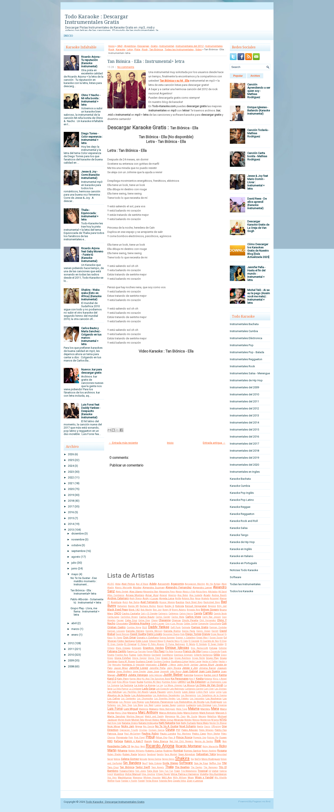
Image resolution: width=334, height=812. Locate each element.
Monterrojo (205, 719)
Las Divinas (221, 688)
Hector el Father (210, 661)
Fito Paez (159, 651)
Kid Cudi (111, 682)
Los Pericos (125, 702)
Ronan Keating (209, 750)
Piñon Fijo (161, 737)
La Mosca (189, 685)
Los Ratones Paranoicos (159, 701)
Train (177, 770)
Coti (224, 623)
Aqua (197, 598)
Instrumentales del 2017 (244, 443)
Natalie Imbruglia (148, 722)
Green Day (167, 658)
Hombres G (128, 664)
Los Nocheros (214, 698)
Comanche (203, 623)
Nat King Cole (114, 723)
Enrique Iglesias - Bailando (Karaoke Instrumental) (258, 110)
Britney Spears (210, 609)
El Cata (184, 641)
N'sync (215, 719)
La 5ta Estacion (196, 681)
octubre (76, 545)
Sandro (160, 754)
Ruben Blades (114, 754)
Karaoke (120, 49)
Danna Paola (188, 631)
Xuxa (117, 780)
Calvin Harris (186, 613)
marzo (75, 629)
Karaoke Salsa (239, 528)
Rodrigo (168, 750)
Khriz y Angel (220, 678)
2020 (71, 489)
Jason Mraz (121, 668)
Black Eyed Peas (117, 609)
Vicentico (119, 774)
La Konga (149, 685)
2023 (71, 471)
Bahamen (122, 606)
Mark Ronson (207, 712)
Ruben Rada (129, 754)
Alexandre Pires (167, 591)
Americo (172, 595)
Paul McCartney (132, 733)
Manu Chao (121, 712)
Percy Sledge (213, 733)
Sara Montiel (171, 754)
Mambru (205, 708)
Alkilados (213, 591)
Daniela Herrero (135, 630)
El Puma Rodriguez (175, 644)
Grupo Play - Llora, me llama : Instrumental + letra (85, 611)
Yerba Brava (151, 780)
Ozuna (170, 730)
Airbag (217, 584)
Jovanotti (164, 671)
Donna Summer (167, 637)
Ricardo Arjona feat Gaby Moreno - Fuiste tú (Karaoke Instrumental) (92, 255)
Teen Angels (157, 767)
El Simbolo (201, 644)
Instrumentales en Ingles (245, 471)
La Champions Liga (217, 682)
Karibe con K (211, 675)
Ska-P (145, 763)
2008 (71, 666)
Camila (198, 613)
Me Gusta (192, 716)
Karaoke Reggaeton (242, 513)
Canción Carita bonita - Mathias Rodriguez (257, 156)
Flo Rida (169, 651)
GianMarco (167, 655)
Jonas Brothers (124, 671)
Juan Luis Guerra (209, 671)
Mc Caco (181, 716)
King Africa (122, 682)
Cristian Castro (116, 627)
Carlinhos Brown (129, 617)
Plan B (171, 737)
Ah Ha (209, 584)
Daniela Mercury (154, 631)
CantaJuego (113, 617)
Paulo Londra (168, 733)
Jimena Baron (207, 668)
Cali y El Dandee (149, 613)
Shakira (182, 758)
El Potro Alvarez (156, 644)
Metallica (211, 716)
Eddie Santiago (126, 640)
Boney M (167, 609)
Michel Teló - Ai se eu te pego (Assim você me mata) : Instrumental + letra (258, 296)
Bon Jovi (157, 609)
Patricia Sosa (115, 733)
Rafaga (118, 741)
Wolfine (111, 780)
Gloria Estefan (122, 658)
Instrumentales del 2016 (244, 436)
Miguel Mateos (152, 719)
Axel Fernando (149, 602)
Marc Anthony (148, 712)
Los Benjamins (188, 695)
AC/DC (110, 584)
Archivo (255, 75)
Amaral (163, 595)
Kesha (200, 678)
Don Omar (129, 637)
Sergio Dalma (154, 759)
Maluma (193, 709)
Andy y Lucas (150, 598)
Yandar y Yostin (129, 780)
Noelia (200, 726)
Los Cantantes (128, 698)
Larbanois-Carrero (194, 688)
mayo (74, 574)
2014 (71, 523)
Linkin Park (202, 692)
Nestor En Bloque (218, 723)
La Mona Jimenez (173, 685)
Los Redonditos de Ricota (189, 701)
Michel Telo (137, 719)
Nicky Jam (127, 726)
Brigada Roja (193, 609)
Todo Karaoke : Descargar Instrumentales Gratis (96, 19)
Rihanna (122, 750)
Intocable (140, 664)
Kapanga (198, 675)
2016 (71, 512)
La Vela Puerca (120, 688)
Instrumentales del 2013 (244, 415)
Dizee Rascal (217, 634)
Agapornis (177, 583)
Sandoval (151, 754)
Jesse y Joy (190, 667)
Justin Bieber (173, 675)
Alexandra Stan (150, 591)
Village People (163, 774)
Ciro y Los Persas (174, 623)
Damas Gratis (199, 627)
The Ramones (210, 767)
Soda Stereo (170, 763)
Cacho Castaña (131, 613)
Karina (223, 675)
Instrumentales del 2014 (244, 422)
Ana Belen (182, 595)
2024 (71, 465)
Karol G (112, 678)
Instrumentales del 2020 (244, 464)
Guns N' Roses (126, 661)
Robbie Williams (136, 750)
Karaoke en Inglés (241, 549)
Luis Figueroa (219, 705)
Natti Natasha (167, 722)
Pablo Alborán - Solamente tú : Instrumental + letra (87, 601)
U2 (210, 771)
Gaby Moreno (144, 655)
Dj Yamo (118, 637)
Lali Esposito (162, 688)
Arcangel (214, 598)
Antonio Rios (188, 598)
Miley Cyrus (166, 719)
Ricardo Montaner (189, 746)
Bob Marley (146, 609)
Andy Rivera (136, 598)
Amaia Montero (135, 595)
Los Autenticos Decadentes (166, 695)
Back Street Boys (194, 602)
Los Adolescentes (141, 695)
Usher (215, 770)
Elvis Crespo (123, 647)
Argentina (130, 46)
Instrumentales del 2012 (190, 46)
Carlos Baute (147, 616)
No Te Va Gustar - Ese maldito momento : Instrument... (84, 581)
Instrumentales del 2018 (244, 450)
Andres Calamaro (118, 598)
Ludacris (191, 705)
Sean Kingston (186, 754)
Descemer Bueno (171, 634)
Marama (132, 712)
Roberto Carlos (154, 750)
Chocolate (122, 623)
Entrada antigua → (214, 442)
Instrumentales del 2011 (244, 401)
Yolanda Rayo (165, 780)
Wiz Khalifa (221, 777)
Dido (182, 634)
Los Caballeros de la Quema (212, 695)
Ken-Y (192, 678)
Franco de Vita (192, 651)
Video (198, 49)
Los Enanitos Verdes (165, 698)
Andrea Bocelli (219, 595)
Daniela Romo (172, 630)
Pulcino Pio (212, 737)
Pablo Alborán (189, 729)
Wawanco (137, 777)
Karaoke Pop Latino (242, 499)
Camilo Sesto (220, 613)
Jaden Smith (183, 664)
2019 (71, 495)
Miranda (179, 719)
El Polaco (142, 644)
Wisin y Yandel (204, 777)
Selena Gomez (130, 758)
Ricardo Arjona (160, 745)
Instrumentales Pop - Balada (247, 352)
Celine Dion (144, 620)
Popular (238, 75)
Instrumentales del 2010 (244, 394)
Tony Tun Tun (166, 771)
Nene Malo (203, 722)
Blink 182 (134, 609)
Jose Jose (153, 671)
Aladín (110, 587)
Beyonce (212, 606)
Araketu (205, 598)
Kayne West (135, 678)
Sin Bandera (132, 763)
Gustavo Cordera (161, 661)
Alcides (137, 587)
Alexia (179, 591)
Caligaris (163, 613)
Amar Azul (151, 595)
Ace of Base (142, 584)
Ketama (208, 678)
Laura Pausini (158, 691)
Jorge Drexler (139, 671)
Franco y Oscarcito (210, 651)
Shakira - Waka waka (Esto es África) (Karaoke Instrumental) (91, 294)
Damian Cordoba (218, 627)
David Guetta (138, 634)
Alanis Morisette (123, 587)
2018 (71, 500)
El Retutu (190, 644)
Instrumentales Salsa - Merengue (250, 373)
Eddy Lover (142, 640)
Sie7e (197, 758)
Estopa (213, 647)
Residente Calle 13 (118, 746)
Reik (218, 741)
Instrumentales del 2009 (244, 387)
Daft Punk (176, 627)
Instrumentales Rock (242, 366)
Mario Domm (191, 712)
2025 (71, 460)
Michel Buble (124, 719)
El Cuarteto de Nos (209, 641)
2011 (71, 649)
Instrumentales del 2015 (244, 429)
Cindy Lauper (157, 623)
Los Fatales (183, 698)
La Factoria (126, 685)
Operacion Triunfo (128, 730)
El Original (130, 644)
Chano (154, 620)
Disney (206, 634)
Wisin (191, 777)
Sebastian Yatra (206, 754)
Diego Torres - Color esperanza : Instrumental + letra (92, 138)
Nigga (138, 726)
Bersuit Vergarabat (196, 606)
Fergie (150, 651)
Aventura (116, 602)
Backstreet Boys (211, 602)
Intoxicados (151, 664)
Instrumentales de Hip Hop (246, 380)
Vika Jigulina (148, 774)
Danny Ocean (203, 631)
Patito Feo (221, 729)
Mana (215, 709)
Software (186, 763)
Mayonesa (170, 716)
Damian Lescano (116, 631)
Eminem (136, 647)
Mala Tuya (181, 709)
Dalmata (186, 627)
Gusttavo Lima (179, 661)
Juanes (121, 675)
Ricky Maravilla (210, 746)
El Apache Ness (172, 641)
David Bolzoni (123, 634)
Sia (192, 759)
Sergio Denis (168, 759)
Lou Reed (148, 705)
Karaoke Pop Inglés (242, 492)
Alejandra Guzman (154, 587)
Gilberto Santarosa (203, 655)
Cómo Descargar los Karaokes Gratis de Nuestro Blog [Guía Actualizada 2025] (258, 251)
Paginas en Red (261, 801)
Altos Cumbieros (115, 595)
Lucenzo (181, 705)
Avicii (125, 602)
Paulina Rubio (150, 733)
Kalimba (188, 675)
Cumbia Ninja (134, 627)
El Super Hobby (216, 644)
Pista (137, 49)
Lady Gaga (148, 688)
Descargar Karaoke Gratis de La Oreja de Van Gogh (258, 226)
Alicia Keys (201, 591)
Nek (178, 722)
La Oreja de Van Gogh (209, 685)
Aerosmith (164, 583)
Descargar (143, 46)
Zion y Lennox (195, 780)
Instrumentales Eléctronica (246, 338)
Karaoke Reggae (240, 506)
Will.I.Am (167, 777)
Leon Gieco (188, 691)
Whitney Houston (152, 777)
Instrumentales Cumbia (244, 331)
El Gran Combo (115, 644)
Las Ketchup (114, 691)
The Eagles (196, 767)
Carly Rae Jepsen (211, 617)
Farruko (142, 651)
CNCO (117, 613)
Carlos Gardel (163, 617)
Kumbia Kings (169, 682)
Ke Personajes (180, 678)
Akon (224, 584)
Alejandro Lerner (202, 587)
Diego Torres (193, 634)
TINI (224, 763)
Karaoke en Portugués (243, 563)
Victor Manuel (133, 774)
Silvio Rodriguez (210, 758)
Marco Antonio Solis (171, 712)
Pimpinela (122, 737)
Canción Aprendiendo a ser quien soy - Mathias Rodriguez (258, 91)
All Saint (222, 591)
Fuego (132, 654)
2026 (71, 454)
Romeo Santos (192, 750)
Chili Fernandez (207, 620)
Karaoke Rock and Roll (244, 521)
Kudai (140, 681)
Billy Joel (222, 606)
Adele (153, 583)
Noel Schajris (187, 726)
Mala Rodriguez (167, 709)
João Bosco (175, 671)
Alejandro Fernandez (178, 587)
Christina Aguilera (139, 623)
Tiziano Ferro (126, 770)
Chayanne (165, 620)
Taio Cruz (113, 767)
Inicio (68, 35)
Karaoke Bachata (240, 478)
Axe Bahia (134, 602)
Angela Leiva (166, 598)
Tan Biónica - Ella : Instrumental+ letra (83, 592)
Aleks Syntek (122, 591)
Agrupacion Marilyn (195, 584)
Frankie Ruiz (121, 655)
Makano (153, 708)
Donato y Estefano (147, 637)
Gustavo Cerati (144, 661)
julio (73, 562)
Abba (118, 584)
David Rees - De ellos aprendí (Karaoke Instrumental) (257, 203)
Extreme (223, 648)
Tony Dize (152, 770)
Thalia (169, 767)
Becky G (169, 606)
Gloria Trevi (154, 658)
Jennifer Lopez (138, 667)
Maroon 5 (221, 712)
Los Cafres (113, 698)
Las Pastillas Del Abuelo (136, 692)
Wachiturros (125, 777)
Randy (148, 741)
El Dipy (223, 641)
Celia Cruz (131, 620)
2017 (71, 506)
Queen (223, 737)
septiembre (78, 551)
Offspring (216, 726)
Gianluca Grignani (183, 655)
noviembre (77, 539)
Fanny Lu (132, 651)
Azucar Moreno (167, 602)
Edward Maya (156, 641)
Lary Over (209, 688)
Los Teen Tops (124, 705)
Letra (130, 49)
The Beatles (182, 767)
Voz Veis (112, 777)
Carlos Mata (177, 617)
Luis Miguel (131, 708)
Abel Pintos (128, 583)
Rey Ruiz (135, 746)
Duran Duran (216, 637)
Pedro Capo (199, 733)
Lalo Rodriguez (177, 688)
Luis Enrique (204, 705)
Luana (157, 705)
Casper (120, 620)
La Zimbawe (135, 688)
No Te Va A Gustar (167, 726)
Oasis (207, 726)
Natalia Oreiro (130, 722)
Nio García (148, 726)
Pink (130, 737)
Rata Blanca (160, 741)
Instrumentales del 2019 (244, 457)
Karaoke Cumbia (240, 485)
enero (74, 634)
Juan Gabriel (190, 671)
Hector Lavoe (195, 661)
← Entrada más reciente (123, 442)
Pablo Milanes (206, 730)
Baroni (160, 606)
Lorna (219, 692)
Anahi (206, 595)
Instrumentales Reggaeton (246, 359)
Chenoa (176, 620)
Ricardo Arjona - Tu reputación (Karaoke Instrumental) (91, 61)
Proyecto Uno (199, 737)
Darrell (215, 631)
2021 (71, 483)
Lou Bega (138, 705)
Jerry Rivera (174, 668)
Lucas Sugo (169, 705)
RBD (110, 741)
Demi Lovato (154, 634)
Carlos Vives (193, 616)
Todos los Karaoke (241, 591)
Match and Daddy (154, 716)
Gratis (154, 46)
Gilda (216, 654)
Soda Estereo (155, 763)
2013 (71, 529)
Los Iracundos (197, 698)
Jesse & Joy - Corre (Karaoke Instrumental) (90, 175)
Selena (117, 759)
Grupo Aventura (182, 658)
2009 (71, 660)
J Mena (172, 664)
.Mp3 (119, 46)
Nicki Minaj (113, 726)
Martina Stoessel (135, 716)
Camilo (208, 613)
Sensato (143, 759)
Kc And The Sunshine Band (156, 678)
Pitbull (150, 737)
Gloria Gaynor (139, 658)
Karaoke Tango (239, 535)
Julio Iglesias (156, 675)
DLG (144, 627)
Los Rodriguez (213, 701)
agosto (75, 556)
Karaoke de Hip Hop (242, 542)
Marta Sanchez (116, 716)
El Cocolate (194, 641)
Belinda (179, 606)
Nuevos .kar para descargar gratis (91, 371)
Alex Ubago (136, 591)
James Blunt (206, 664)
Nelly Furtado (188, 722)
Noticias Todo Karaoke (244, 570)
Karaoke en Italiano (241, 556)
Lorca (212, 692)
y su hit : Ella (181, 80)
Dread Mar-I (202, 637)
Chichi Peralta (190, 620)
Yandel (141, 780)
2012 (71, 643)
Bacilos (180, 602)
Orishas (143, 730)
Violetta (204, 774)
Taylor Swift (142, 767)
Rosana (222, 750)
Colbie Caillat (190, 623)
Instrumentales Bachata (244, 324)
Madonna (143, 709)
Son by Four (201, 763)
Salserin (142, 754)
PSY (178, 729)
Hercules (116, 664)
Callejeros (173, 613)
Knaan (132, 682)
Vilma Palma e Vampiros (185, 774)
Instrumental (166, 46)
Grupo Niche (198, 658)
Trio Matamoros (189, 771)
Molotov (188, 719)
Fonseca (178, 651)
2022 (71, 477)
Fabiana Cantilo (116, 651)
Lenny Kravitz (174, 692)
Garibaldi (156, 655)
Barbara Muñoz (148, 606)
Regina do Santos (204, 741)
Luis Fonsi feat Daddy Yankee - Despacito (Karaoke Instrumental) (90, 411)
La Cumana (113, 685)
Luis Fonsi (115, 709)
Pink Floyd (139, 737)
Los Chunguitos (145, 698)
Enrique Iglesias (177, 648)
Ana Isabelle (195, 595)
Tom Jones (140, 771)
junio (74, 568)
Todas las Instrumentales (179, 49)
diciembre (77, 533)
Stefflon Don (215, 763)
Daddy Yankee (158, 627)
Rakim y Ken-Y (133, 741)
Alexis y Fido (189, 591)
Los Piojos (138, 701)
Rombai (178, 750)
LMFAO (182, 681)
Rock (145, 49)
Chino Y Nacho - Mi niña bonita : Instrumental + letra (91, 100)
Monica (196, 719)
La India (139, 685)
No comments (125, 67)
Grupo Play (212, 658)
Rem (224, 741)
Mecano (202, 716)
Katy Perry (123, 678)
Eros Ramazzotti (199, 648)
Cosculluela (215, 623)
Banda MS (133, 606)
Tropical (203, 770)
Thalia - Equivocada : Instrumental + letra (89, 214)
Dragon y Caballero (185, 637)
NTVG (223, 719)
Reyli (142, 746)
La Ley (159, 685)
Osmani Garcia (156, 730)
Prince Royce (184, 737)
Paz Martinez (184, 733)
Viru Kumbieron (218, 774)
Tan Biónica (156, 49)
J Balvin (162, 664)
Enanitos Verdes (153, 647)
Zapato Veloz (179, 780)
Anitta (178, 598)
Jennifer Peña (157, 668)
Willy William (180, 777)
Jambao (194, 664)
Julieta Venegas (138, 675)
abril (74, 623)
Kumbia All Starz (152, 682)
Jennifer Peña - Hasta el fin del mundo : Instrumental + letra (256, 274)
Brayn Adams (179, 609)
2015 (71, 518)
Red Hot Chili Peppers (181, 741)
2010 (71, 654)
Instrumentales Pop (241, 345)
